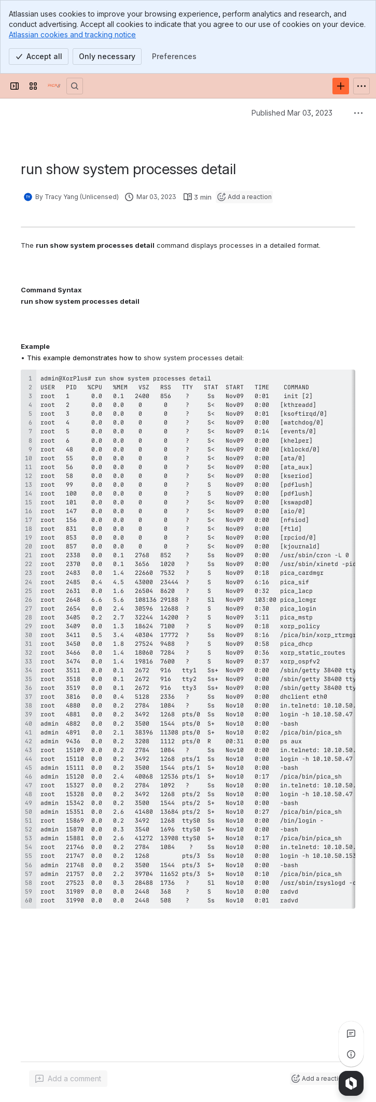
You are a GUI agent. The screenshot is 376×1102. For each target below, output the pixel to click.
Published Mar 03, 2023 (292, 112)
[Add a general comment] (68, 1078)
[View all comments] (351, 1033)
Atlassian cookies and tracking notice (72, 34)
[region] (188, 639)
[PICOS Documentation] (54, 86)
